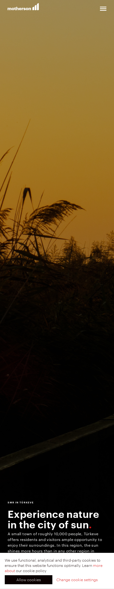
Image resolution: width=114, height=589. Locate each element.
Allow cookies (28, 579)
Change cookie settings (77, 579)
